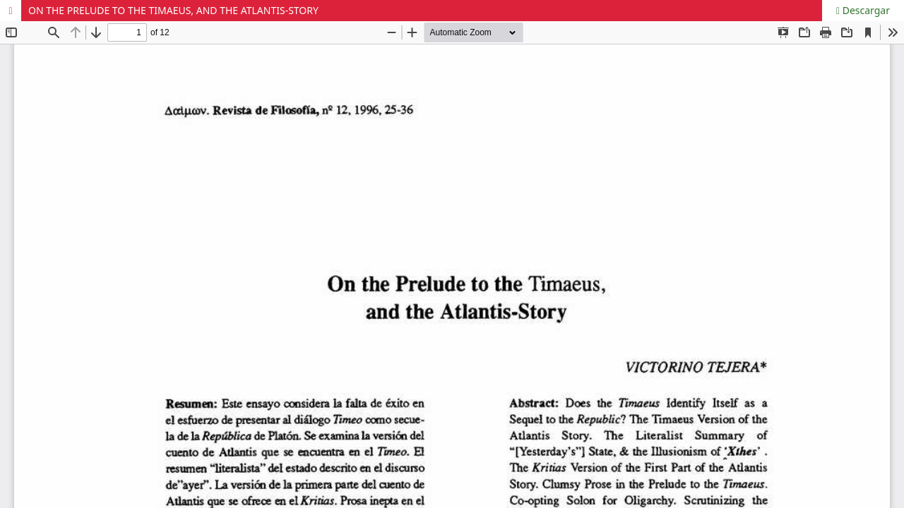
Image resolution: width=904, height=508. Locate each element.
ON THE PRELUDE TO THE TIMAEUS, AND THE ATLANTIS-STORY (173, 10)
